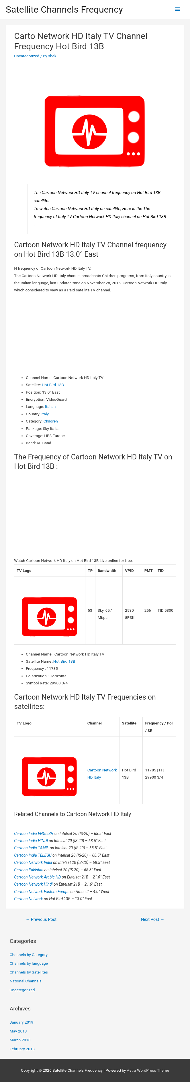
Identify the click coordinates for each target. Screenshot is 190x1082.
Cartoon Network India (33, 862)
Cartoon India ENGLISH (34, 833)
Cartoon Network (29, 899)
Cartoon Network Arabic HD (38, 877)
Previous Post (41, 919)
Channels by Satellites (29, 972)
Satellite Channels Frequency (64, 9)
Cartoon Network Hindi (34, 884)
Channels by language (29, 963)
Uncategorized (26, 56)
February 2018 (22, 1049)
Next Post (152, 919)
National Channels (26, 981)
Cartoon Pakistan (29, 870)
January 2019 (22, 1022)
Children (51, 421)
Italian (50, 406)
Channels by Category (29, 954)
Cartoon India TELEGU (33, 855)
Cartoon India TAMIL (32, 848)
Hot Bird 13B (53, 384)
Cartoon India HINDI (31, 840)
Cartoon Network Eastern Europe (42, 891)
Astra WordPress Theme (148, 1070)
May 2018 (18, 1031)
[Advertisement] (95, 334)
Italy (45, 414)
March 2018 (20, 1040)
